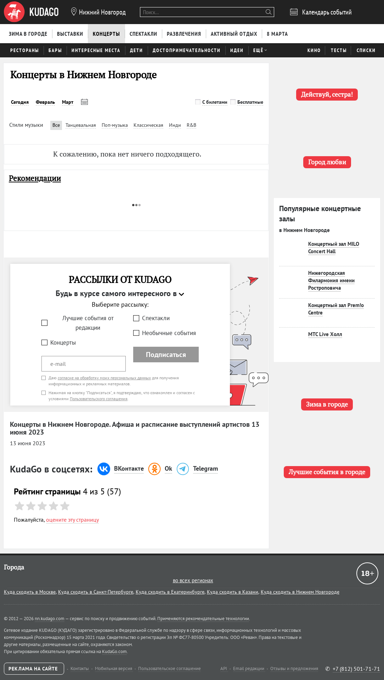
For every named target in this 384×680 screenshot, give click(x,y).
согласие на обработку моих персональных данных (104, 377)
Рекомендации (35, 178)
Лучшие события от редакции (88, 323)
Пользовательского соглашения (99, 398)
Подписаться (166, 354)
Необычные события (169, 333)
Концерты (63, 342)
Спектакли (156, 318)
